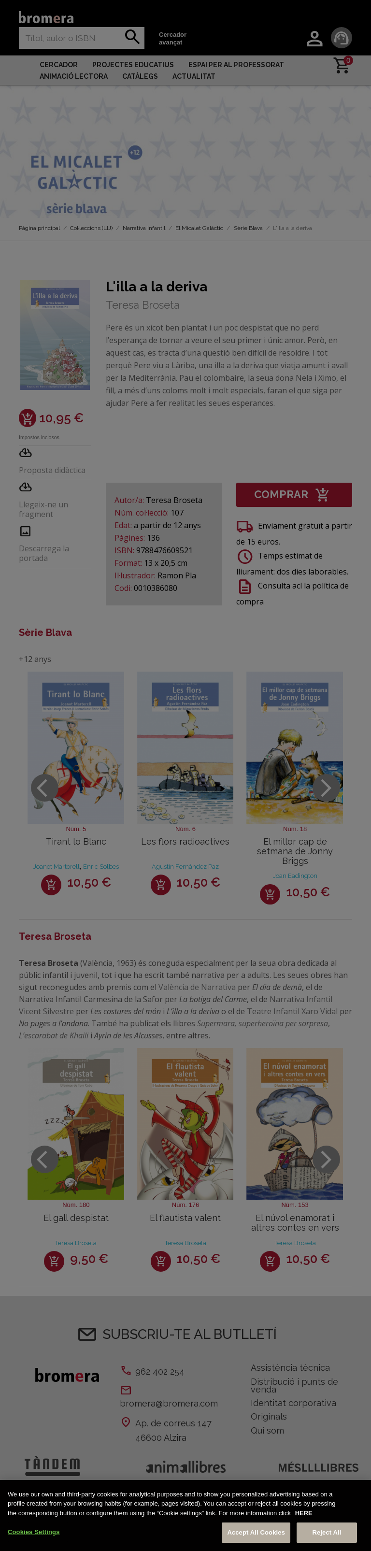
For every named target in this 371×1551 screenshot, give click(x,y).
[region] (185, 1515)
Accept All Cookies (256, 1532)
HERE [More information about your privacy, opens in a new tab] (304, 1513)
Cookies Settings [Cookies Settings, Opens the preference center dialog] (34, 1532)
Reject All (326, 1532)
